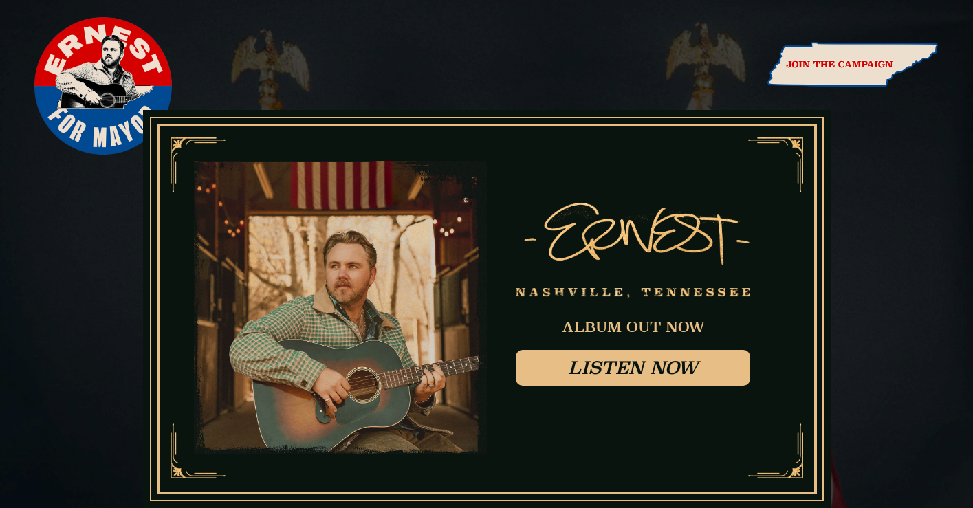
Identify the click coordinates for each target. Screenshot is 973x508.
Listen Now (633, 367)
